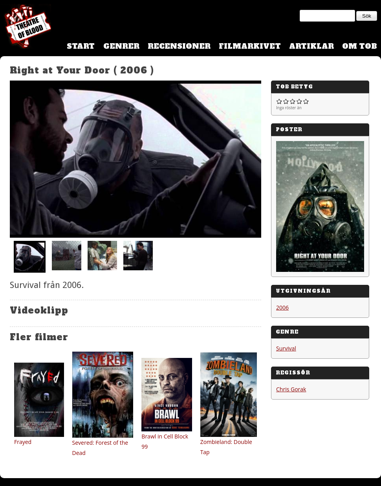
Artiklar (311, 46)
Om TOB (359, 46)
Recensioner (179, 46)
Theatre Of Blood (25, 27)
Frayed (22, 442)
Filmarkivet (250, 46)
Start (81, 46)
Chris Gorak (291, 389)
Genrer (121, 46)
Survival (286, 348)
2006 (282, 307)
